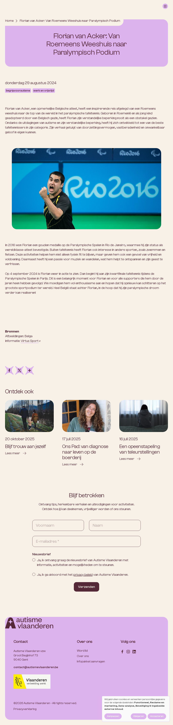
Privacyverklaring (25, 709)
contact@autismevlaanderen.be (36, 667)
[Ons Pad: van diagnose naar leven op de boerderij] (86, 433)
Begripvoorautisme (18, 90)
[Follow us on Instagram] (128, 651)
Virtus (31, 341)
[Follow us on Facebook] (122, 651)
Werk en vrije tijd (43, 90)
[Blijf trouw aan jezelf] (29, 428)
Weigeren (138, 716)
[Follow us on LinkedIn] (134, 651)
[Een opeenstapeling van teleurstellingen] (143, 430)
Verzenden (86, 587)
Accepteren (157, 716)
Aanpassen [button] (113, 716)
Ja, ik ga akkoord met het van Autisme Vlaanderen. (82, 575)
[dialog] (136, 709)
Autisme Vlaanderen (37, 703)
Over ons (83, 656)
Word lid (82, 650)
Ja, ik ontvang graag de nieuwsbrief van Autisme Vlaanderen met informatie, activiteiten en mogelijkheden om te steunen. (82, 562)
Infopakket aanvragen (91, 661)
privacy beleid (83, 575)
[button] (165, 6)
